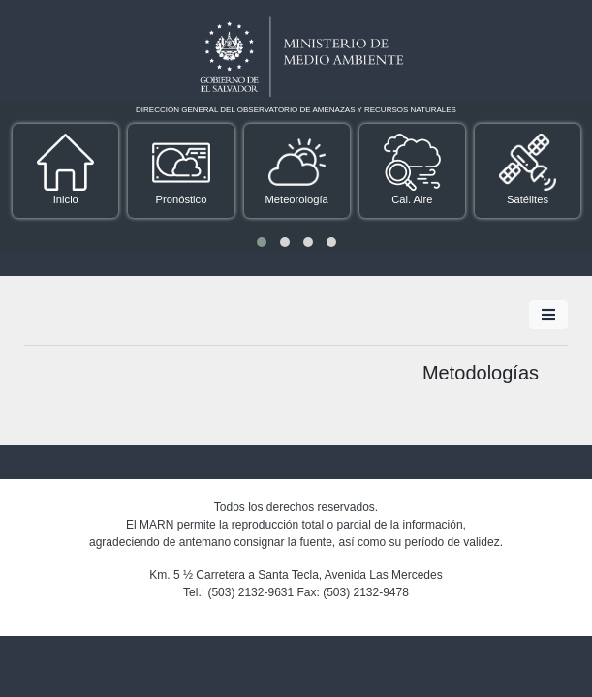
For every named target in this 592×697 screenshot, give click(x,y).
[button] (261, 242)
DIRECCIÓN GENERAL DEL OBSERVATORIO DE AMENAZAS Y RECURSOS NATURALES (296, 110)
